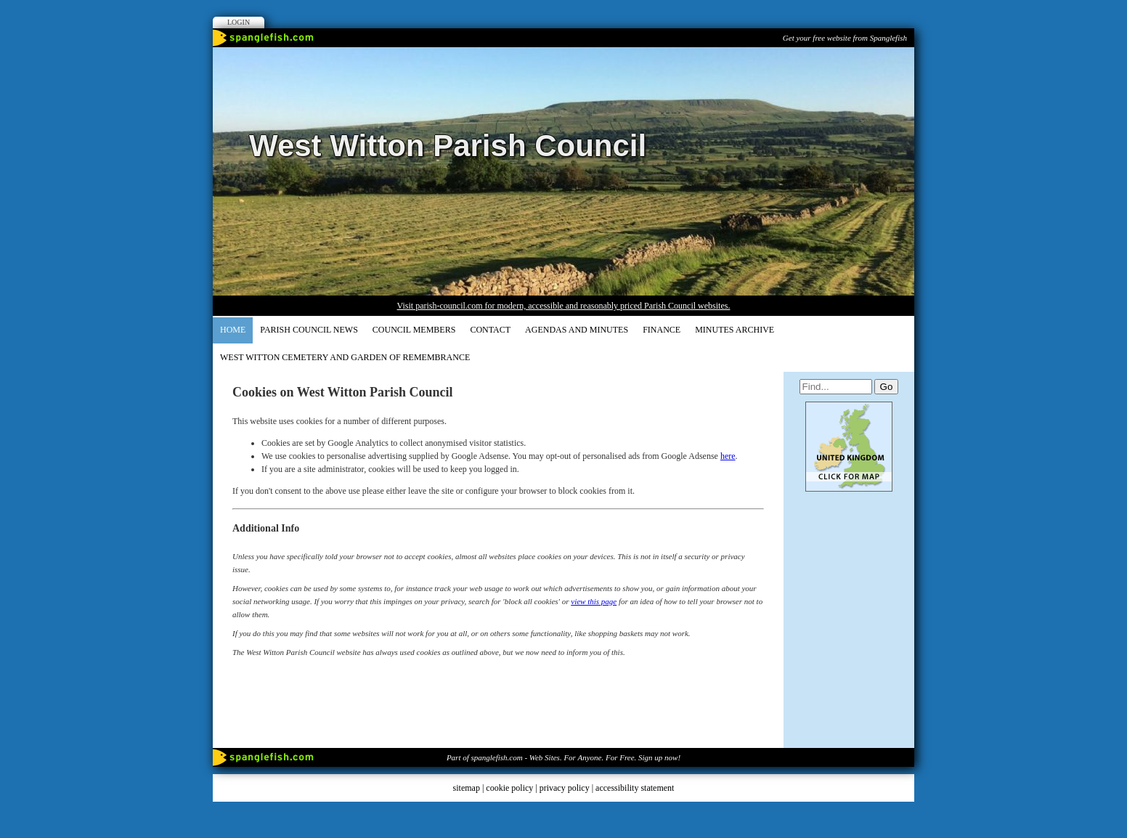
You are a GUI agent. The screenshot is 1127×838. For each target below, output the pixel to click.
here (728, 456)
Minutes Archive (734, 330)
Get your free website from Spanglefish (845, 37)
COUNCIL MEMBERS (414, 330)
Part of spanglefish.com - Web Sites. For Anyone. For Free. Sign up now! (563, 757)
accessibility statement (634, 788)
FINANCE (661, 330)
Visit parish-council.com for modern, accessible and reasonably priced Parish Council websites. (564, 306)
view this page (594, 601)
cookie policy (509, 788)
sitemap (466, 788)
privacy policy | (567, 788)
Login (238, 22)
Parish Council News (308, 330)
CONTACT (490, 330)
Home (232, 330)
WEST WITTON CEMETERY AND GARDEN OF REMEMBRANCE (345, 357)
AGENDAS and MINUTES (576, 330)
